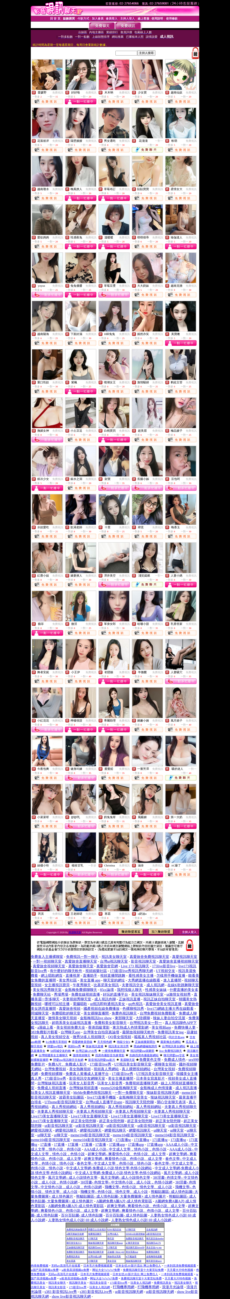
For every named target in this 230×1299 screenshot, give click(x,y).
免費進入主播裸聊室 (47, 957)
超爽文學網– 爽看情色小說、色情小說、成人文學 (127, 1154)
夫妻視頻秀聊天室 (76, 999)
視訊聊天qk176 (153, 1243)
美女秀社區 (68, 980)
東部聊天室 (124, 1018)
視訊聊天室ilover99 (135, 1247)
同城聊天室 (40, 1013)
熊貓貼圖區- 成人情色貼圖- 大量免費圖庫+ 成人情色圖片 (121, 1196)
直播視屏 (73, 975)
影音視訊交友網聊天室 (87, 1078)
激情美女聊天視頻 (62, 1018)
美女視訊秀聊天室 (47, 990)
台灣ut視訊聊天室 (114, 961)
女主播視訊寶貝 (57, 985)
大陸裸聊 (143, 1018)
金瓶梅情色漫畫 (154, 1256)
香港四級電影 (99, 1027)
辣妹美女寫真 (114, 1256)
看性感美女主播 (141, 975)
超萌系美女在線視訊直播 (71, 1023)
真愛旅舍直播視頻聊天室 (179, 961)
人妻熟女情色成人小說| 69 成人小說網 (78, 1220)
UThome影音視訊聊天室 (63, 1102)
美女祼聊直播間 (97, 1013)
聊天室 (110, 1238)
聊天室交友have (154, 1261)
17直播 (45, 1144)
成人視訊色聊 (105, 999)
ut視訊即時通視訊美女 (107, 1004)
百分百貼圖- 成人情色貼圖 (82, 1215)
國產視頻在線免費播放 (101, 1008)
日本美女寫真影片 (150, 1078)
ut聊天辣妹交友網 (75, 1234)
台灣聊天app (70, 1032)
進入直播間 (172, 980)
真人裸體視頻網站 (136, 1069)
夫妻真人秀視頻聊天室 (55, 1111)
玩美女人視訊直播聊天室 (50, 1093)
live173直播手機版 (101, 1097)
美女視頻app (161, 1027)
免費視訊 (57, 92)
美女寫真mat (132, 1252)
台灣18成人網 (95, 1256)
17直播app (117, 1144)
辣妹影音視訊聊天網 (162, 1093)
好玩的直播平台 (115, 994)
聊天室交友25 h (74, 1243)
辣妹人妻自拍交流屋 (169, 1018)
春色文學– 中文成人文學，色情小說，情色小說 (114, 1163)
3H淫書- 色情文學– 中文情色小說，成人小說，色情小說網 (126, 1182)
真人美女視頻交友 (55, 1037)
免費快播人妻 (185, 1027)
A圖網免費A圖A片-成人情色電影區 (124, 1201)
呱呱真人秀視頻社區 (150, 1037)
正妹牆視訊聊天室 (75, 1247)
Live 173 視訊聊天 (135, 966)
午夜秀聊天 (82, 985)
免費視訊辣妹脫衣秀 (76, 1229)
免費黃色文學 (150, 1059)
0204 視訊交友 (114, 1229)
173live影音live (163, 966)
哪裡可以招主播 (57, 1004)
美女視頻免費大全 (70, 1027)
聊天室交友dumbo (155, 1238)
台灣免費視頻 (55, 1069)
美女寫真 (70, 1261)
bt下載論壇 (131, 1256)
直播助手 (90, 975)
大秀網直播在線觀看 (144, 980)
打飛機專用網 (123, 1287)
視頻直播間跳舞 (112, 975)
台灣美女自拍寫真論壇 (101, 1032)
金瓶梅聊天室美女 (133, 1097)
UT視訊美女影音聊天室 (132, 1064)
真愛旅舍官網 (107, 966)
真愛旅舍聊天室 (80, 966)
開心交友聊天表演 (171, 1102)
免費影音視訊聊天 (75, 1238)
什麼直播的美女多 (184, 990)
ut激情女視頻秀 (178, 994)
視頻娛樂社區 (96, 971)
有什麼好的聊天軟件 (66, 971)
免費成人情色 (175, 1059)
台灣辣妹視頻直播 (83, 1088)
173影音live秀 (100, 1064)
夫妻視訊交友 (132, 985)
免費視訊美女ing (170, 1032)
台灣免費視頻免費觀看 (158, 1013)
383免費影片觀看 (44, 1032)
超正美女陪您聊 (83, 1121)
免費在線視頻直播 (85, 994)
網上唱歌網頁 (51, 975)
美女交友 (111, 1261)
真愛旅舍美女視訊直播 (163, 1004)
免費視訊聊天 (95, 1234)
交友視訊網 (151, 1229)
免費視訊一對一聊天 (82, 957)
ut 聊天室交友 (132, 1243)
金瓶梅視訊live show (96, 1018)
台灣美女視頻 (164, 1069)
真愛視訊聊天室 (184, 957)
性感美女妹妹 (156, 990)
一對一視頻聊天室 (47, 961)
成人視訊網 (155, 985)
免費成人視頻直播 (51, 1088)
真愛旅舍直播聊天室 (81, 961)
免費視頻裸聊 (51, 1074)
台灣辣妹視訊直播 (51, 1083)
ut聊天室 (160, 1130)
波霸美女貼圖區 (71, 1097)
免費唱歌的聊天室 (66, 1013)
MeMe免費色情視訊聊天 (92, 1093)
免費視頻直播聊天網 (141, 1083)
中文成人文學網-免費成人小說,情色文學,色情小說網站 (109, 1168)
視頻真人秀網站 (106, 1069)
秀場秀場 (61, 994)
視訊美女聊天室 (114, 957)
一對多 (92, 865)
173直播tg (123, 1140)
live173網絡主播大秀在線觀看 (170, 1008)
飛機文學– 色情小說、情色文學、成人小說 (138, 1187)
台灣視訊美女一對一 (146, 1023)
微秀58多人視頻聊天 (89, 1037)
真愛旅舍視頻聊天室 (49, 966)
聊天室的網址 (114, 980)
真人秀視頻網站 (64, 1107)
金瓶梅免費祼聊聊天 (81, 990)
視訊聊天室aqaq (115, 1243)
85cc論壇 (107, 990)
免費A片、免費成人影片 (67, 1064)
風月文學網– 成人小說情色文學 (72, 1177)
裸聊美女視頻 (165, 1064)
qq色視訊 (135, 1004)
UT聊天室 (130, 1229)
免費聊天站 (42, 994)
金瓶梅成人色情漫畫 (156, 1088)
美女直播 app (90, 980)
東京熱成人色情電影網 (130, 1027)
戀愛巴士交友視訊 (97, 1229)
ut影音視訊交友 (153, 1234)
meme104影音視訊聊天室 (90, 1135)
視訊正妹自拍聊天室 (159, 999)
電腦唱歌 (80, 1004)
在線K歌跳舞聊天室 (183, 985)
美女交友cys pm (154, 1247)
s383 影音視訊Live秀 (60, 1292)
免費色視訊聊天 (124, 1013)
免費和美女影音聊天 (110, 1023)
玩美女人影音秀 (81, 1083)
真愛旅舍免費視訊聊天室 (149, 957)
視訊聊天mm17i (95, 1247)
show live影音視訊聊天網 (71, 1296)
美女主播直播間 (120, 1078)
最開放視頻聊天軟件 (138, 1032)
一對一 (159, 140)
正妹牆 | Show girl (115, 1252)
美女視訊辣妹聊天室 (147, 994)
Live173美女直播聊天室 (49, 1116)
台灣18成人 (113, 1234)
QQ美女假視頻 (119, 1037)
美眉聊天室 (75, 932)
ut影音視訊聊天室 (58, 1126)
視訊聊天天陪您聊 (139, 1102)
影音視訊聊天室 (143, 961)
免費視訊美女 (73, 1256)
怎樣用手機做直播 (171, 975)
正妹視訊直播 (129, 999)
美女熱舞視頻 (80, 1069)
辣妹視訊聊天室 (163, 1097)
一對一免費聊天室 (129, 1093)
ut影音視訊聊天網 (129, 1292)
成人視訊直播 (186, 1088)
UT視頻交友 (165, 971)
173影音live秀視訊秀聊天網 (131, 971)
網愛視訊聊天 (41, 1130)
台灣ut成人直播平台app (104, 1102)
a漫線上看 (45, 1027)
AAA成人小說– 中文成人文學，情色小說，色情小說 (125, 1149)
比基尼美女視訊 (106, 985)
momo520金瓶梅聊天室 (119, 1088)
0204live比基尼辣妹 (135, 1234)
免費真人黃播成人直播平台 (87, 1074)
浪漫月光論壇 (173, 1287)
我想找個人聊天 (129, 990)
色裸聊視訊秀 (133, 1008)
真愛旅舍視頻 (69, 1008)
